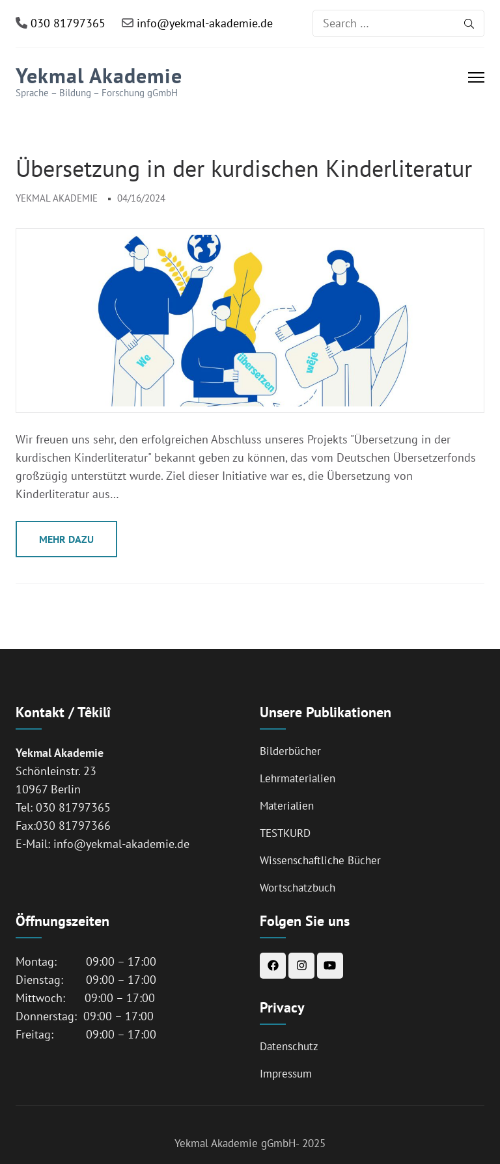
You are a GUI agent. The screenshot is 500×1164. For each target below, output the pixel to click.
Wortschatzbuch (297, 887)
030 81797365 (66, 23)
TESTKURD (285, 833)
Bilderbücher (290, 751)
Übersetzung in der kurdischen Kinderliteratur (244, 168)
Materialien (287, 806)
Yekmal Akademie (99, 75)
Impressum (286, 1073)
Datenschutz (289, 1046)
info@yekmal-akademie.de (203, 23)
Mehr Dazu (66, 539)
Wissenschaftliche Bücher (320, 860)
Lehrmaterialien (297, 778)
